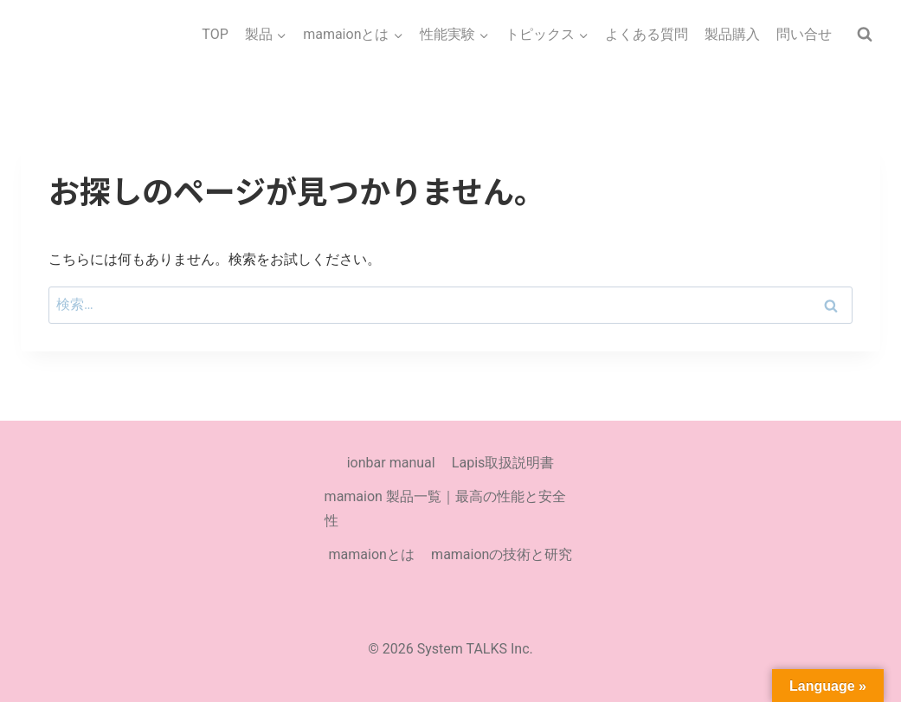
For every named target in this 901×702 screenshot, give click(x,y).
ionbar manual (391, 462)
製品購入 (732, 34)
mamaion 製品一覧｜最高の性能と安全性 (445, 509)
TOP (215, 34)
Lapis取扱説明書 (503, 462)
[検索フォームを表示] (864, 34)
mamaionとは (372, 554)
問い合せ (804, 34)
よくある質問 (646, 34)
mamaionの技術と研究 (501, 554)
